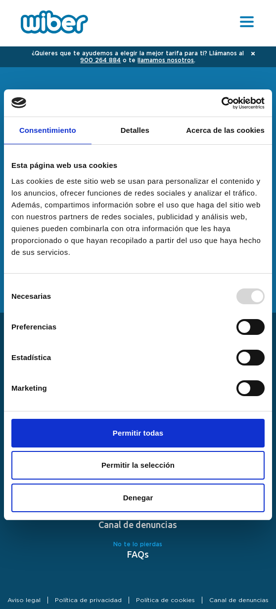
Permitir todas (138, 433)
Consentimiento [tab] (47, 130)
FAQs (138, 554)
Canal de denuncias (137, 524)
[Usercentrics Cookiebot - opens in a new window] (221, 103)
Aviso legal (24, 600)
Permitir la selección (138, 465)
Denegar (138, 497)
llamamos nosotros (166, 60)
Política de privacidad (88, 600)
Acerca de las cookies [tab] (225, 130)
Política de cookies (165, 600)
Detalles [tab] (135, 130)
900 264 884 (100, 60)
